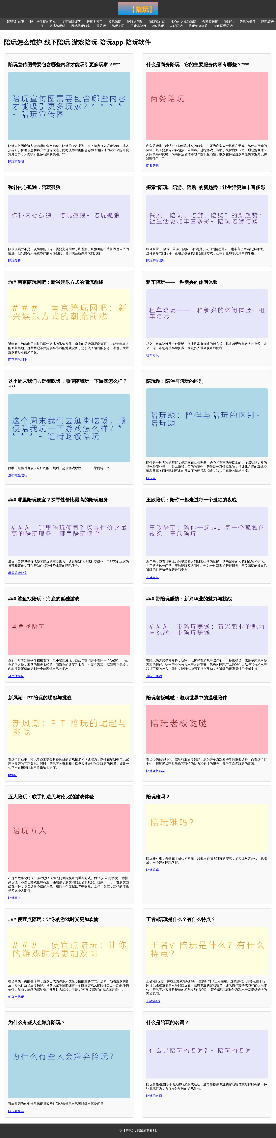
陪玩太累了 (94, 21)
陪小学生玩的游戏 (43, 21)
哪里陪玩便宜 (17, 573)
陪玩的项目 (247, 21)
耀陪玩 (101, 26)
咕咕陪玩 (176, 26)
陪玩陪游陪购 (155, 260)
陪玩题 (151, 478)
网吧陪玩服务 (80, 26)
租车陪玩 (152, 355)
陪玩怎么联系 (198, 26)
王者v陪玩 (153, 1001)
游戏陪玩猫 (57, 26)
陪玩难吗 (152, 870)
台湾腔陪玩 (210, 21)
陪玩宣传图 (16, 161)
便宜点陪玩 (16, 997)
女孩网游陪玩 (223, 26)
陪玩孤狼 (14, 260)
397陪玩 (158, 26)
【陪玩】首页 (14, 21)
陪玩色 (229, 21)
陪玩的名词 (154, 1096)
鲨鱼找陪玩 (16, 676)
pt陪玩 (12, 775)
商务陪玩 (152, 165)
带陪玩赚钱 (154, 676)
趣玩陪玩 (114, 21)
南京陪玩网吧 (17, 359)
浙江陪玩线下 (71, 21)
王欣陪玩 (152, 577)
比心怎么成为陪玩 (183, 21)
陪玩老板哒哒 (155, 771)
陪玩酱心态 (157, 21)
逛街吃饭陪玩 (17, 475)
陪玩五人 (14, 898)
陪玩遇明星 (135, 21)
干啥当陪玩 (138, 26)
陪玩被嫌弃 (16, 1111)
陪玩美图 (118, 26)
